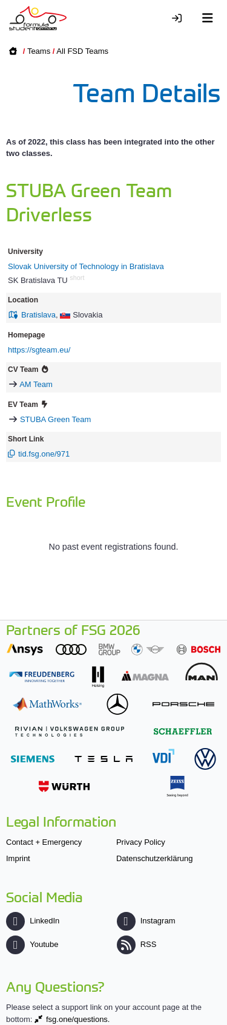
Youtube (32, 944)
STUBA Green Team (55, 419)
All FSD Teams (82, 51)
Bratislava (38, 314)
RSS (137, 944)
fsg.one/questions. (78, 1019)
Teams (38, 51)
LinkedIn (32, 920)
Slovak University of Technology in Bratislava (86, 266)
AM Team (36, 384)
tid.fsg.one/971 (44, 453)
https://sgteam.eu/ (39, 349)
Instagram (146, 920)
